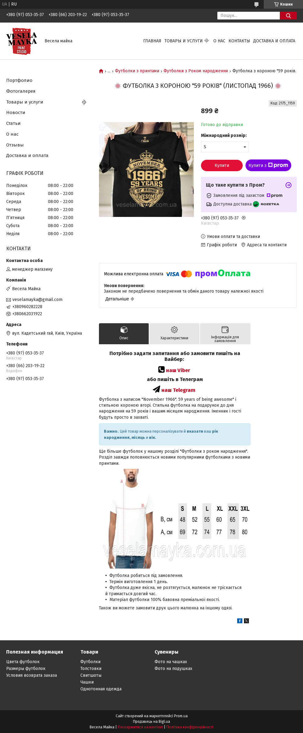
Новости (15, 112)
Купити (222, 165)
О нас (219, 41)
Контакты (239, 41)
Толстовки (90, 668)
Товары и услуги (183, 41)
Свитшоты (90, 675)
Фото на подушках (173, 668)
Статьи (13, 123)
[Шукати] (288, 15)
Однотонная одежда (101, 689)
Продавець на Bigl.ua (151, 721)
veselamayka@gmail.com (37, 299)
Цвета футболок (23, 661)
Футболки (90, 661)
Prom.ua (181, 716)
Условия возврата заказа (31, 675)
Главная (152, 41)
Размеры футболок (25, 668)
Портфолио (19, 80)
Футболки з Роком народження (196, 71)
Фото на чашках (171, 661)
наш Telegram (178, 390)
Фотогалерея (21, 91)
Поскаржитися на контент (140, 727)
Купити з (268, 165)
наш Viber (178, 370)
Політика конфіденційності (189, 727)
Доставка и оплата (274, 41)
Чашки (87, 682)
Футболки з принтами (137, 71)
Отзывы (15, 145)
